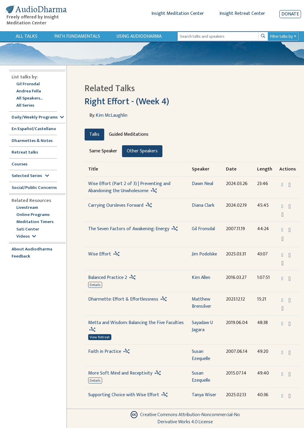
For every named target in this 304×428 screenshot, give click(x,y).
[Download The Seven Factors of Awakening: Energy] (289, 229)
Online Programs (33, 214)
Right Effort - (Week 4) (127, 101)
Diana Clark (203, 205)
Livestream (27, 207)
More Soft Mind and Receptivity (120, 373)
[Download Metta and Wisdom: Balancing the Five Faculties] (289, 323)
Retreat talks (25, 152)
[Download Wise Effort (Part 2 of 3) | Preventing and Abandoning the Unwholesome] (289, 184)
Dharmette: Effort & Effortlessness (123, 299)
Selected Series (30, 176)
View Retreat (100, 337)
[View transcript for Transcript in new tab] (282, 239)
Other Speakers (142, 151)
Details (95, 285)
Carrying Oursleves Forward (115, 205)
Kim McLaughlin (111, 115)
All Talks (26, 36)
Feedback (21, 256)
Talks (94, 134)
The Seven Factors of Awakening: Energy (128, 229)
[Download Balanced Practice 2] (289, 278)
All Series (25, 105)
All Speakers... (29, 98)
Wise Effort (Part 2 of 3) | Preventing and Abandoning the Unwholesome (129, 187)
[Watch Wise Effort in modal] (282, 263)
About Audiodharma (32, 249)
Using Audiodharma (139, 36)
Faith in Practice (104, 352)
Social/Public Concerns (34, 187)
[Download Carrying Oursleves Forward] (289, 206)
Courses (19, 164)
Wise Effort (99, 254)
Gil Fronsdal (28, 84)
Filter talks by (281, 36)
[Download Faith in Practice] (289, 352)
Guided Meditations (128, 134)
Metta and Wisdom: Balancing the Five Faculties (136, 323)
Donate (290, 14)
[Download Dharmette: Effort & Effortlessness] (289, 300)
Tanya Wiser (204, 395)
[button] (282, 185)
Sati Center (27, 229)
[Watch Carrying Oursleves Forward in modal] (282, 214)
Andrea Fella (28, 91)
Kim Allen (201, 278)
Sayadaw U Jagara (202, 326)
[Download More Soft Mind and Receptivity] (289, 374)
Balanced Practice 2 (107, 278)
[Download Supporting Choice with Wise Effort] (289, 395)
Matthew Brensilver (201, 302)
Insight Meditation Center (177, 14)
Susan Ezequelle (201, 355)
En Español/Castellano (34, 129)
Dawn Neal (202, 184)
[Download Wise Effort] (289, 255)
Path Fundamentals (77, 36)
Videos (26, 236)
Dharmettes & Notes (32, 141)
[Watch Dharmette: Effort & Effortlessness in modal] (282, 308)
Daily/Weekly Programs (38, 117)
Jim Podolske (204, 254)
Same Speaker (103, 151)
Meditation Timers (34, 222)
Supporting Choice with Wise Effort (123, 395)
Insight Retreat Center (242, 14)
